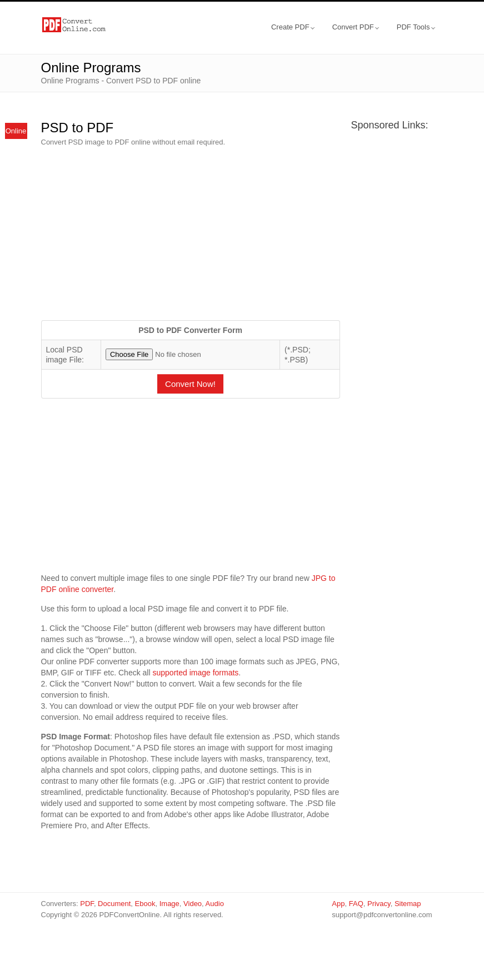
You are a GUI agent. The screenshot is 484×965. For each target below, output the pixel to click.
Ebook (145, 903)
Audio (215, 903)
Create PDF (293, 27)
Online (16, 131)
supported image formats (195, 672)
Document (114, 903)
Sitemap (408, 903)
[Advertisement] (190, 234)
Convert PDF (355, 27)
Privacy (379, 903)
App (338, 903)
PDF (87, 903)
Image (169, 903)
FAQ (356, 903)
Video (192, 903)
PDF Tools (416, 27)
